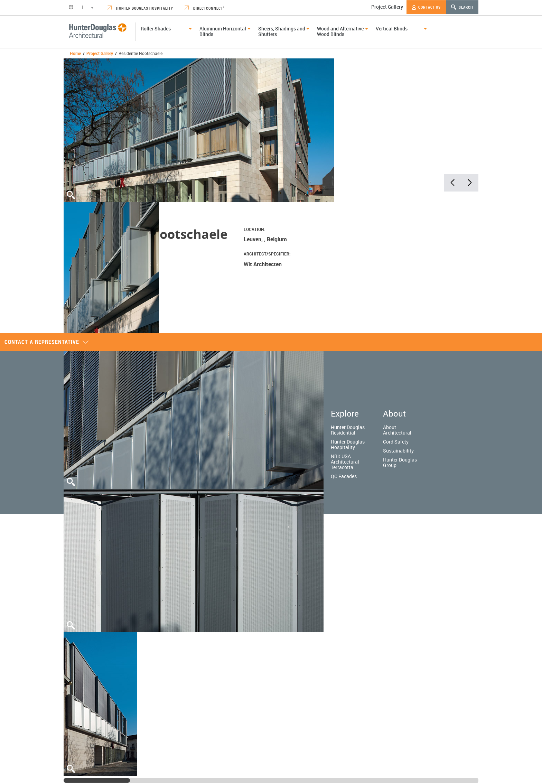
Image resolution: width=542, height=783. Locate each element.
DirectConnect (205, 8)
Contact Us (426, 7)
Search (462, 7)
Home (75, 53)
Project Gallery (387, 6)
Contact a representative (46, 342)
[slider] (97, 780)
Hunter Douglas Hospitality (140, 8)
